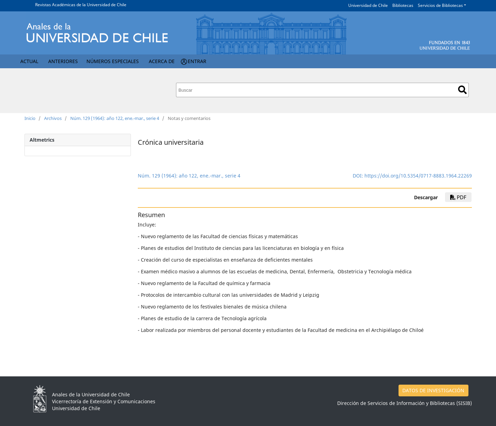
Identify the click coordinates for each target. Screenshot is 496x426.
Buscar (462, 89)
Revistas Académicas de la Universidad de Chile (80, 5)
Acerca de (162, 61)
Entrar (197, 61)
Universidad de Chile (368, 5)
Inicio (29, 118)
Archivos (53, 118)
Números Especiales (112, 61)
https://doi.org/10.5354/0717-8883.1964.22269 (418, 175)
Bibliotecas (402, 5)
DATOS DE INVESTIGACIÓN (433, 390)
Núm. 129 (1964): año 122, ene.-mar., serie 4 (114, 118)
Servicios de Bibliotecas (440, 5)
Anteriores (63, 61)
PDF (458, 197)
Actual (29, 61)
